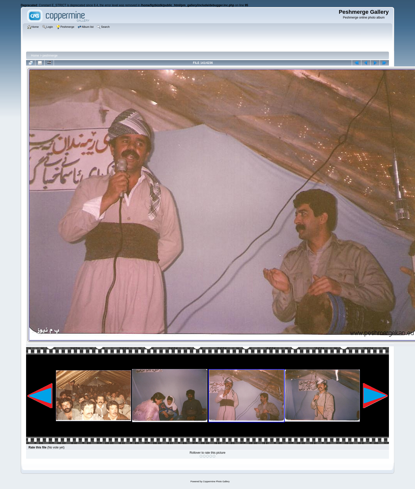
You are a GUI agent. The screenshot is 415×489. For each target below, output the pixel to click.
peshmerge (49, 55)
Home (35, 55)
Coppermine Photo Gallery (216, 481)
